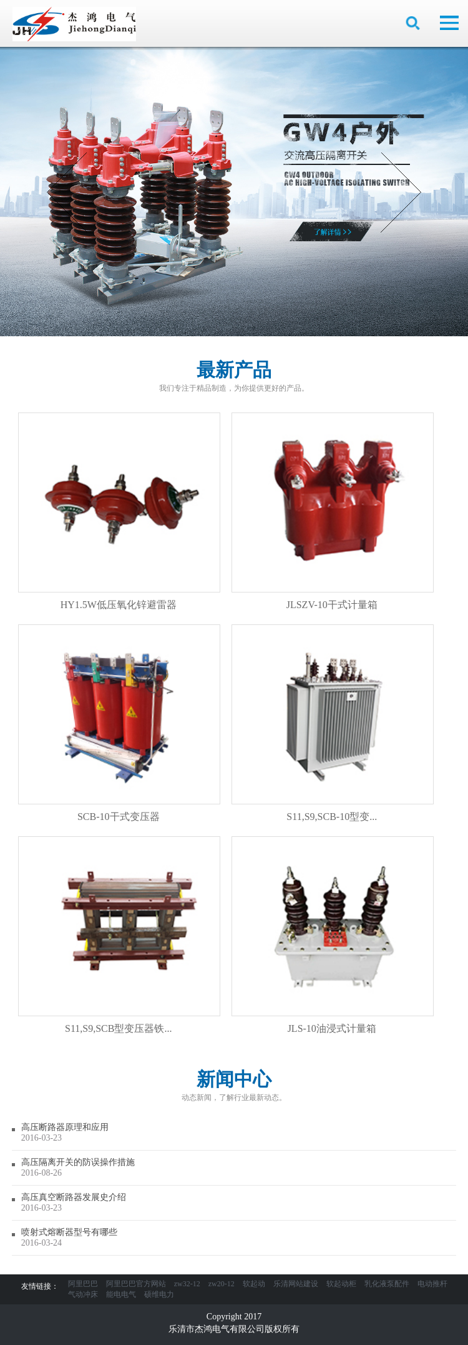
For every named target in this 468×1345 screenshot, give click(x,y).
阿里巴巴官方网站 (136, 1283)
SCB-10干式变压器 (119, 723)
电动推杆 (432, 1283)
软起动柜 (341, 1283)
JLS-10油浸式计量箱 (333, 935)
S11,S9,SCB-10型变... (333, 723)
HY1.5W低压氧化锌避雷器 (119, 511)
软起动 (254, 1283)
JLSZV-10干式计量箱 (333, 511)
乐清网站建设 (295, 1283)
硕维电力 (159, 1294)
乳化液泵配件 (386, 1283)
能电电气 (121, 1294)
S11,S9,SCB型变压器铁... (119, 935)
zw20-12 (221, 1283)
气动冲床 (83, 1294)
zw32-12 (187, 1283)
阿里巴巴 (83, 1283)
